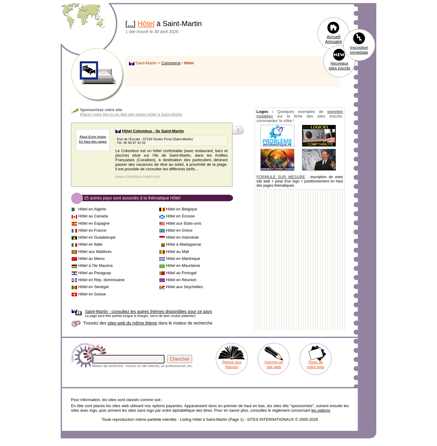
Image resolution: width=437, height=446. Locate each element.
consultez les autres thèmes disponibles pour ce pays (148, 311)
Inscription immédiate (359, 50)
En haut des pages (93, 141)
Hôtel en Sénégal (93, 286)
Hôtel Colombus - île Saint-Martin (153, 131)
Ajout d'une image (93, 136)
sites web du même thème (132, 323)
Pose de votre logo (315, 364)
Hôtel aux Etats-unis (183, 223)
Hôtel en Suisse (92, 294)
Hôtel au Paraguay (94, 273)
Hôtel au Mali (177, 251)
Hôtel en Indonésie (182, 237)
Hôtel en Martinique (183, 258)
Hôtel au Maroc (91, 258)
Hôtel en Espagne (94, 223)
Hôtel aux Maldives (95, 251)
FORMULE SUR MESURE (280, 177)
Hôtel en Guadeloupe (97, 237)
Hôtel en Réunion (181, 279)
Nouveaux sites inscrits (339, 65)
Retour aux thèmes (232, 364)
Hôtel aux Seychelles (184, 286)
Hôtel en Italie (90, 244)
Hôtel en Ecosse (180, 216)
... (130, 23)
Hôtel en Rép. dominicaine (101, 279)
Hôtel (145, 23)
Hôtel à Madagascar (183, 244)
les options (320, 410)
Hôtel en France (92, 230)
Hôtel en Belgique (181, 209)
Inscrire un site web (274, 364)
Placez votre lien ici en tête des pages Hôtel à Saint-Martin (131, 114)
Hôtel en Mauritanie (183, 265)
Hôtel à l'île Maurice (95, 265)
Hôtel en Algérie (92, 209)
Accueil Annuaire (333, 39)
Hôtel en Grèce (179, 230)
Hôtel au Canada (93, 216)
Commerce (171, 63)
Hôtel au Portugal (181, 273)
